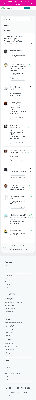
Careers (7, 272)
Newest (6, 25)
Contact (7, 285)
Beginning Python (10, 326)
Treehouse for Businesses (13, 380)
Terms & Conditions (14, 392)
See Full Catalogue (12, 294)
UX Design (8, 315)
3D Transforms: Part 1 (11, 43)
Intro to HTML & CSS (11, 346)
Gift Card (7, 288)
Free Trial (27, 8)
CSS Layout (8, 353)
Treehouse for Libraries (12, 377)
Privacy (26, 392)
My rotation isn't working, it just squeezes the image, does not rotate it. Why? (17, 130)
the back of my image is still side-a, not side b (17, 89)
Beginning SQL (9, 329)
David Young (16, 95)
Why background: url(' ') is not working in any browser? (18, 217)
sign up (20, 249)
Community (8, 275)
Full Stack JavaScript (11, 305)
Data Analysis (9, 311)
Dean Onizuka (14, 156)
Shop (6, 281)
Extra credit (14, 185)
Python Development (11, 308)
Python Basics (9, 349)
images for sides (15, 231)
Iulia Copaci (15, 75)
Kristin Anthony (14, 173)
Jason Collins (14, 235)
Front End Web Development (14, 302)
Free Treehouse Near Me (12, 373)
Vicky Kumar (16, 223)
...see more (8, 335)
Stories (7, 278)
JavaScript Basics (10, 343)
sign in (14, 249)
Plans (6, 364)
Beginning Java (9, 332)
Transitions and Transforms (13, 41)
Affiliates (7, 367)
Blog (6, 269)
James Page (14, 113)
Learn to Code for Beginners (13, 322)
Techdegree (9, 298)
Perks (6, 370)
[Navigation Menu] (33, 8)
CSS (20, 36)
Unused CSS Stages (10, 39)
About (6, 265)
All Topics (7, 30)
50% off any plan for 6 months (18, 2)
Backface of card (16, 169)
